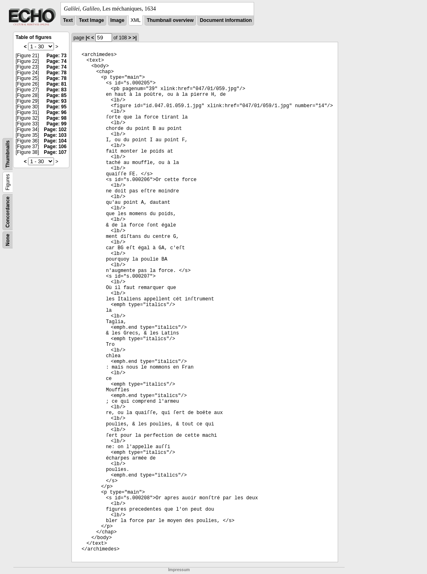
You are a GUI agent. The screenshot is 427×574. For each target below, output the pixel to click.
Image (117, 20)
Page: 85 (57, 95)
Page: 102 (55, 129)
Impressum (179, 570)
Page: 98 (57, 118)
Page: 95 (57, 107)
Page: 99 (57, 124)
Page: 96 (57, 112)
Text (68, 20)
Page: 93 (57, 101)
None (8, 240)
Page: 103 (55, 135)
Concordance (8, 212)
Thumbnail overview (170, 20)
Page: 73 (57, 55)
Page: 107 (55, 152)
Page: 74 (57, 61)
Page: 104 (55, 141)
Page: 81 (57, 84)
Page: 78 (57, 73)
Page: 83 (57, 90)
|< (88, 38)
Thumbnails (8, 154)
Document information (226, 20)
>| (134, 38)
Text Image (91, 20)
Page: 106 (55, 146)
